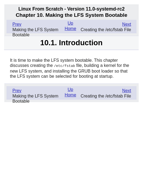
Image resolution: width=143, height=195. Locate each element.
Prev (16, 24)
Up (70, 23)
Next (126, 24)
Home (70, 28)
